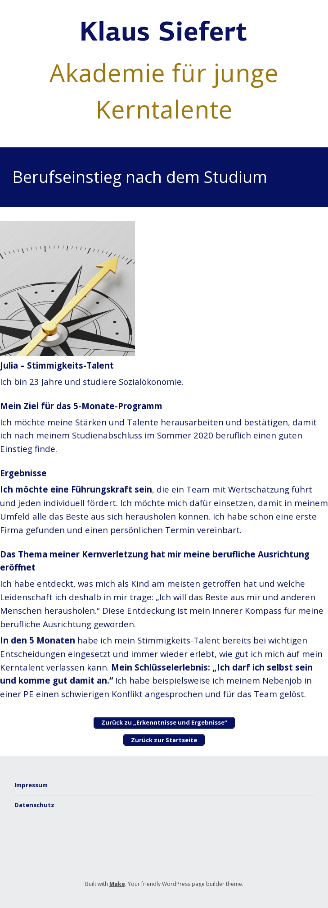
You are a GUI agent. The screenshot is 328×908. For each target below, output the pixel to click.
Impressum (31, 785)
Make (117, 884)
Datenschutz (34, 805)
